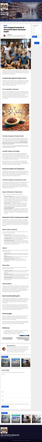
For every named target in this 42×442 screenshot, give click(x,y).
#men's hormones (17, 35)
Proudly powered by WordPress (16, 440)
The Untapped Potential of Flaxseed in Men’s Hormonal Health (14, 30)
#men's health (23, 35)
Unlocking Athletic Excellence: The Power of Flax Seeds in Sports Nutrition (22, 339)
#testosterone (9, 36)
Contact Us (33, 20)
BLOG (6, 25)
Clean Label (26, 20)
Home (3, 20)
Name (2, 391)
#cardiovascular (14, 36)
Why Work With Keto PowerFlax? (16, 20)
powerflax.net (10, 34)
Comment (3, 374)
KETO (3, 360)
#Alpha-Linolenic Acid (20, 36)
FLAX (4, 25)
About (6, 20)
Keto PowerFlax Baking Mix (4, 12)
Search (34, 36)
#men (13, 35)
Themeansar (27, 440)
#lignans (10, 35)
